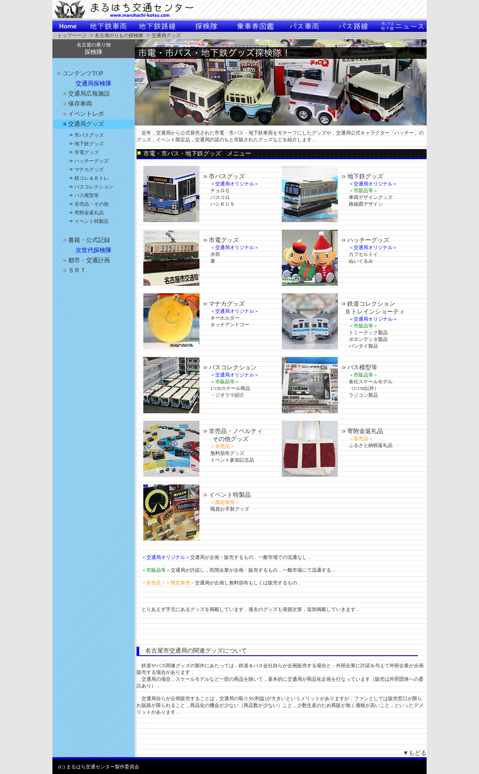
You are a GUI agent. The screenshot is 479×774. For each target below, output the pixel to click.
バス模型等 (358, 367)
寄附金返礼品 (361, 431)
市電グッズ (220, 240)
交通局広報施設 (85, 93)
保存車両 (76, 103)
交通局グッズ (82, 124)
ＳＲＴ (73, 270)
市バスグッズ (223, 176)
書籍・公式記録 (85, 240)
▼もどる (415, 753)
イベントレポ (82, 114)
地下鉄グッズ (361, 176)
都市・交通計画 (85, 260)
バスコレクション (229, 367)
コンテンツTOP (78, 73)
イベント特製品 (226, 495)
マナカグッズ (223, 303)
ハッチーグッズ (364, 240)
